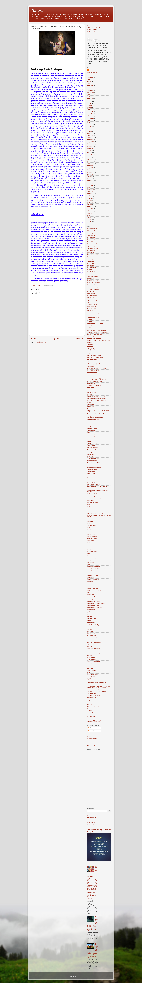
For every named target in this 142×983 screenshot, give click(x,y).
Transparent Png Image (93, 695)
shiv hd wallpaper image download (96, 653)
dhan (88, 421)
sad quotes (90, 631)
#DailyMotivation (91, 235)
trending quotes (91, 697)
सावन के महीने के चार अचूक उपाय (94, 385)
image (89, 519)
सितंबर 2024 (90, 94)
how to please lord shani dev (95, 513)
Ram (88, 627)
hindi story (90, 506)
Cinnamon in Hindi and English (95, 413)
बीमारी (88, 353)
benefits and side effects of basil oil (96, 396)
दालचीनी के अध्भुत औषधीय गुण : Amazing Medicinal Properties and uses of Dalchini (98, 339)
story (88, 672)
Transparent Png (91, 693)
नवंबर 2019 (90, 211)
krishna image (91, 534)
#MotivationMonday (92, 287)
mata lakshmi (91, 573)
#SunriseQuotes (91, 308)
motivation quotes (92, 586)
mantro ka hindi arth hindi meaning (96, 568)
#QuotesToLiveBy (92, 304)
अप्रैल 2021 (90, 180)
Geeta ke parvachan (92, 447)
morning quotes (91, 583)
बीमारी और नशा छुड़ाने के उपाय (94, 355)
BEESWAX (90, 394)
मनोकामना (89, 362)
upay (88, 700)
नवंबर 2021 (90, 165)
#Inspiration (90, 252)
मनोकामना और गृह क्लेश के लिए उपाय (95, 364)
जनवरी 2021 (90, 185)
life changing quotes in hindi (94, 547)
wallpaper (90, 710)
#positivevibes (91, 293)
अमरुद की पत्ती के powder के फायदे (95, 323)
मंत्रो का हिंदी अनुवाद (91, 359)
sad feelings (90, 629)
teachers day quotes (92, 674)
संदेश (90, 728)
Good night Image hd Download (96, 462)
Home (89, 25)
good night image (92, 460)
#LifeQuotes (90, 261)
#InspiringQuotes (92, 259)
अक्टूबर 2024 (90, 92)
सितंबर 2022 (90, 144)
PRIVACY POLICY (92, 29)
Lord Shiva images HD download (96, 558)
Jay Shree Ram (91, 525)
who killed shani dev (92, 712)
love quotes (90, 560)
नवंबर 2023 (90, 116)
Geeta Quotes (91, 452)
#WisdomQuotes (91, 310)
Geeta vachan (91, 454)
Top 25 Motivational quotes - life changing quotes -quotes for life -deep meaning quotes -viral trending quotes (98, 687)
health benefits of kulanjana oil (95, 493)
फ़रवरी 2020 (90, 206)
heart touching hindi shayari (94, 498)
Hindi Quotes (90, 500)
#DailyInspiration (91, 230)
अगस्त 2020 (90, 193)
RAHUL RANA (93, 70)
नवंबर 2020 (90, 187)
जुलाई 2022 (90, 148)
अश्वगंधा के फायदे (91, 326)
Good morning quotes (93, 458)
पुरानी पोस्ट (79, 338)
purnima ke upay (91, 618)
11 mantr (89, 319)
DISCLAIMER (91, 31)
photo (88, 612)
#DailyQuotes (91, 237)
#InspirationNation (92, 256)
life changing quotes (92, 545)
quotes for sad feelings (93, 625)
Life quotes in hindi (92, 551)
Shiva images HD (92, 659)
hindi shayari (90, 504)
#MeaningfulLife (91, 265)
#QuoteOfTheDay (92, 300)
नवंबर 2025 (90, 77)
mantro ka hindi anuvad (93, 566)
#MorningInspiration (92, 274)
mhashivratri (90, 577)
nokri (88, 592)
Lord (88, 553)
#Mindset (89, 269)
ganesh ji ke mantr (92, 443)
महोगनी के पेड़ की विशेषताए (93, 370)
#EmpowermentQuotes (93, 243)
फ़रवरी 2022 (90, 159)
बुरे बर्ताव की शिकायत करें (94, 721)
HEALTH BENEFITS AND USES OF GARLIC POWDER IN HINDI (97, 487)
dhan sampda (91, 430)
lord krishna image (92, 555)
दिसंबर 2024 (90, 88)
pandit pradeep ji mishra (93, 601)
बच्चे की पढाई (90, 351)
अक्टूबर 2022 (90, 142)
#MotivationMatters (92, 285)
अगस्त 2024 (90, 96)
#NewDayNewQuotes (93, 289)
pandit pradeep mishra (93, 605)
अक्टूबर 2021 (90, 168)
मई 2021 (89, 178)
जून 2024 (89, 101)
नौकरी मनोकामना (91, 344)
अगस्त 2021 (90, 172)
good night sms (91, 471)
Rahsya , (38, 10)
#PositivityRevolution (93, 298)
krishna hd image (92, 532)
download (90, 432)
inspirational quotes (92, 523)
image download (91, 521)
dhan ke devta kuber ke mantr (95, 424)
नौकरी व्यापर (90, 346)
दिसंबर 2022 (90, 137)
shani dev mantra (92, 640)
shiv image (90, 655)
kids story (89, 530)
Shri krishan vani (91, 666)
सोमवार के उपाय (90, 387)
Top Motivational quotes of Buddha (96, 691)
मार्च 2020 (89, 204)
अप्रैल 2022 (90, 155)
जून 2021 (89, 176)
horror (89, 509)
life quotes (90, 549)
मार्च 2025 (89, 81)
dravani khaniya (91, 437)
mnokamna (90, 581)
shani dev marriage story (94, 642)
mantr (88, 564)
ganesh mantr (91, 445)
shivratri (89, 663)
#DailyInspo (90, 233)
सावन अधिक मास (91, 383)
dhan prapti (90, 426)
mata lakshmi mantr (92, 575)
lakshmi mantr (91, 542)
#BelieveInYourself (92, 228)
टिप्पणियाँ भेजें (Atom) (41, 342)
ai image (89, 390)
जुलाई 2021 (90, 174)
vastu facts (90, 704)
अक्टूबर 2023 (90, 118)
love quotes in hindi (92, 562)
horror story (90, 511)
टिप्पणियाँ (91, 731)
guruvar (89, 475)
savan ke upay (91, 633)
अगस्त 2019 (90, 215)
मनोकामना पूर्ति (90, 366)
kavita (88, 527)
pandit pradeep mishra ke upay (95, 607)
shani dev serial (91, 644)
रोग (88, 375)
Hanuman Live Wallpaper (94, 480)
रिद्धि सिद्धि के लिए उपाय (92, 372)
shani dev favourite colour (94, 638)
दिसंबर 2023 (90, 114)
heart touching (91, 496)
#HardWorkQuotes (92, 250)
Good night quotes (92, 465)
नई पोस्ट (33, 338)
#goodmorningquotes (93, 246)
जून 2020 (89, 198)
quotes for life (91, 622)
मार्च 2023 (89, 131)
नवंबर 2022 (90, 139)
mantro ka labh (91, 570)
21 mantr (89, 321)
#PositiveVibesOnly (92, 295)
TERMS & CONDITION (93, 27)
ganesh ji (89, 441)
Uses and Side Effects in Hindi (95, 702)
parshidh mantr (91, 609)
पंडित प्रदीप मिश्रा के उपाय (93, 349)
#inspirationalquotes (92, 254)
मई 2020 (89, 200)
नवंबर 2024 (90, 90)
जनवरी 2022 (90, 161)
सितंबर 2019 (90, 213)
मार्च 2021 (89, 183)
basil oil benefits (91, 392)
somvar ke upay (91, 670)
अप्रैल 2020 (90, 202)
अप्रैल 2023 (90, 129)
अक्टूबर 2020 (90, 189)
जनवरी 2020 (90, 209)
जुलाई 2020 (90, 196)
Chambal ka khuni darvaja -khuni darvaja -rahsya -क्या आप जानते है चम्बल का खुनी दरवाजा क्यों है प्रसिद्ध (99, 410)
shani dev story (91, 646)
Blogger (68, 976)
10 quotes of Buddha (93, 317)
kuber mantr (90, 540)
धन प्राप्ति (89, 342)
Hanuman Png (91, 482)
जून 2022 (89, 150)
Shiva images (91, 657)
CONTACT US (91, 34)
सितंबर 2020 (90, 191)
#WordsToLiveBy (91, 315)
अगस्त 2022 (90, 146)
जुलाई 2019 (90, 217)
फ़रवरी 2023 (90, 133)
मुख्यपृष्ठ (56, 338)
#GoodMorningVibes (92, 248)
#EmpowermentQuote (93, 241)
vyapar (89, 708)
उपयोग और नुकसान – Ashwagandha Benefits (98, 330)
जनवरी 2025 (90, 85)
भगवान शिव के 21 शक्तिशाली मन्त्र (95, 357)
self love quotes (91, 635)
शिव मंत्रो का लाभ (91, 377)
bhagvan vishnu (91, 404)
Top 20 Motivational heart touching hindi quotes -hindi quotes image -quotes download (98, 682)
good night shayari (92, 469)
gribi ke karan (91, 473)
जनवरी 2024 (90, 111)
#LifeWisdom (90, 263)
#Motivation (90, 278)
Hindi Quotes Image (92, 502)
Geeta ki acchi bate (92, 449)
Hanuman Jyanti (91, 478)
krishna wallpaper (92, 536)
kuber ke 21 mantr (92, 538)
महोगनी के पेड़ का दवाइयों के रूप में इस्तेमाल (96, 368)
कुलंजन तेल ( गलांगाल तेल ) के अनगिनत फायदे (97, 332)
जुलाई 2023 (90, 124)
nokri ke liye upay (92, 594)
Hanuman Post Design (93, 484)
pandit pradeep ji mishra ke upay (96, 603)
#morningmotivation (92, 276)
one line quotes (91, 599)
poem (88, 614)
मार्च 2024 (89, 107)
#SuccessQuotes (92, 306)
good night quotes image (94, 467)
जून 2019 (89, 219)
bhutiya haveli (91, 406)
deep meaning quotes (93, 419)
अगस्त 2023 (90, 122)
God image (90, 456)
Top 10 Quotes (91, 676)
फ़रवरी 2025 (90, 83)
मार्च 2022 (89, 157)
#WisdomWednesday (93, 313)
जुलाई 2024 (90, 98)
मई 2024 (89, 103)
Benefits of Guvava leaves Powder (96, 398)
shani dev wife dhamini (93, 648)
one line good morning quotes (95, 596)
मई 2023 (89, 127)
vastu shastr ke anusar (93, 706)
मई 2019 (89, 222)
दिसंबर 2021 (90, 163)
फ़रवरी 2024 (90, 109)
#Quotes (89, 302)
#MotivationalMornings (93, 280)
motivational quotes (92, 588)
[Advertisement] (99, 778)
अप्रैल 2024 (90, 105)
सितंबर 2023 (90, 120)
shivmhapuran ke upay (93, 661)
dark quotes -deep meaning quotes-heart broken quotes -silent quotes (98, 416)
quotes (89, 620)
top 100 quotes (91, 679)
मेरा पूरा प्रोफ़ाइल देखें (92, 72)
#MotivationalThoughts (93, 282)
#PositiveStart (91, 291)
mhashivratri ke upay (93, 579)
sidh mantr (90, 668)
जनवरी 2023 (90, 135)
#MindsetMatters (91, 272)
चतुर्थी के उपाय (90, 336)
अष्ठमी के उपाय (90, 328)
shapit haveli (90, 650)
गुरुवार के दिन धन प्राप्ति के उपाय (94, 334)
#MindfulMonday (91, 267)
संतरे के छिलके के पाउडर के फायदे (94, 381)
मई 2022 (89, 152)
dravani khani (91, 434)
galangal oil (90, 439)
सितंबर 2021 (90, 170)
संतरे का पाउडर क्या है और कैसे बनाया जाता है (97, 379)
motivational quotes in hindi (94, 590)
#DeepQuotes (91, 239)
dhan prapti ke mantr (93, 428)
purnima (89, 616)
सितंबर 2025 (90, 79)
